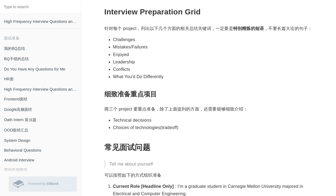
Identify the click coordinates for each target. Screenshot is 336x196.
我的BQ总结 (14, 48)
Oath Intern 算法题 (20, 120)
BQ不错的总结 (16, 59)
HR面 (9, 79)
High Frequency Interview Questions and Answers (42, 21)
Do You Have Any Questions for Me (34, 69)
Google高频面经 (18, 109)
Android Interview (19, 160)
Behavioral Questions (22, 150)
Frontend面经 (15, 99)
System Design (17, 140)
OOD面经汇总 (16, 130)
